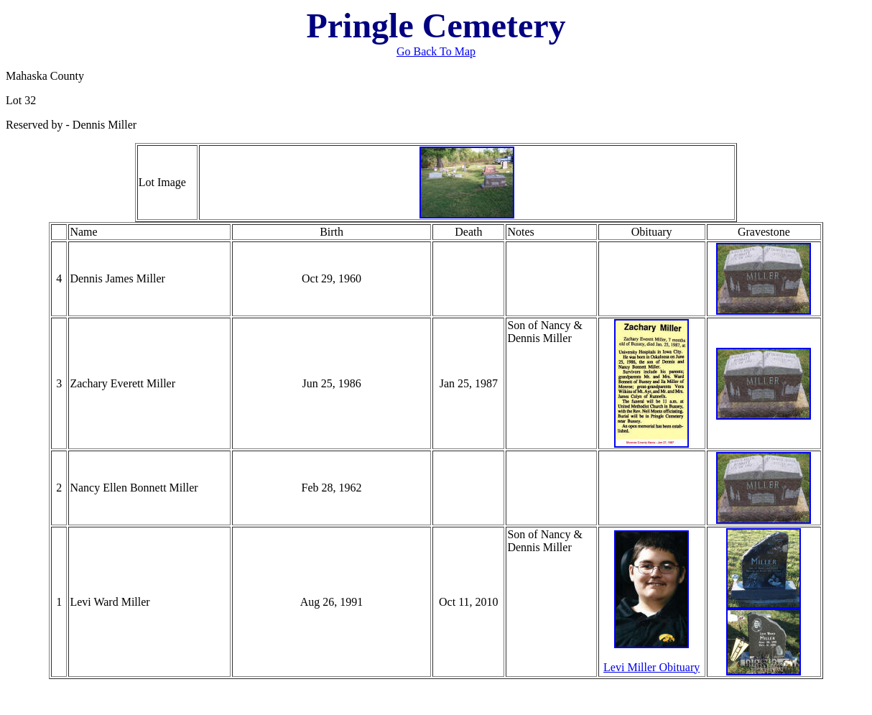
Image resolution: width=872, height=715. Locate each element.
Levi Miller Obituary (651, 667)
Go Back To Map (436, 51)
